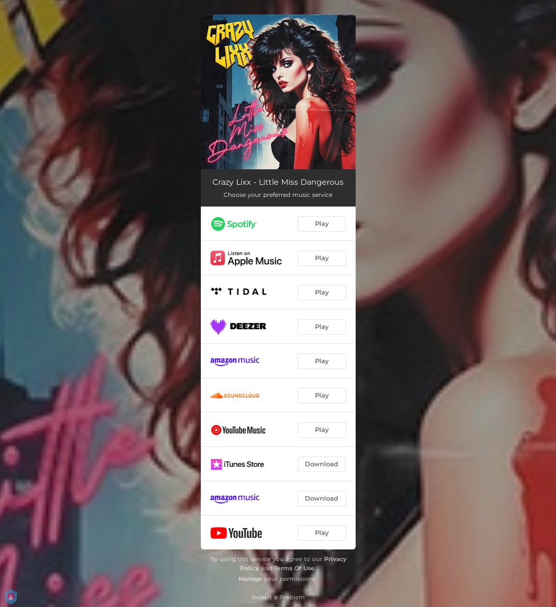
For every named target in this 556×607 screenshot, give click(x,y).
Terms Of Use (294, 568)
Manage (250, 578)
